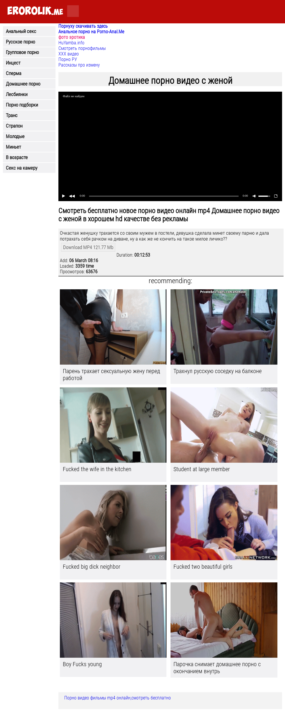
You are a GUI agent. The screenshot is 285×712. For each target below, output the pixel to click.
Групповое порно (22, 52)
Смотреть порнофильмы (82, 48)
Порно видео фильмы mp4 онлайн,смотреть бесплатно (117, 698)
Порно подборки (22, 105)
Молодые (15, 136)
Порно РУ (67, 59)
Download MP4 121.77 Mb (88, 247)
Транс (12, 115)
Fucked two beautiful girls (202, 566)
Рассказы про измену (79, 65)
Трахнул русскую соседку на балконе (217, 371)
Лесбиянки (16, 94)
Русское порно (20, 42)
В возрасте (17, 157)
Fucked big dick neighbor (91, 566)
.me (35, 11)
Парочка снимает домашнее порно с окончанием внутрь (217, 668)
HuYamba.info (71, 43)
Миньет (13, 147)
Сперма (13, 73)
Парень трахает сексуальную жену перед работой (111, 375)
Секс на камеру (21, 168)
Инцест (13, 63)
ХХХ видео (68, 54)
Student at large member (201, 469)
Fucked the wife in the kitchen (97, 469)
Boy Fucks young (82, 664)
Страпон (14, 126)
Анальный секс (21, 31)
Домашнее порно (23, 84)
